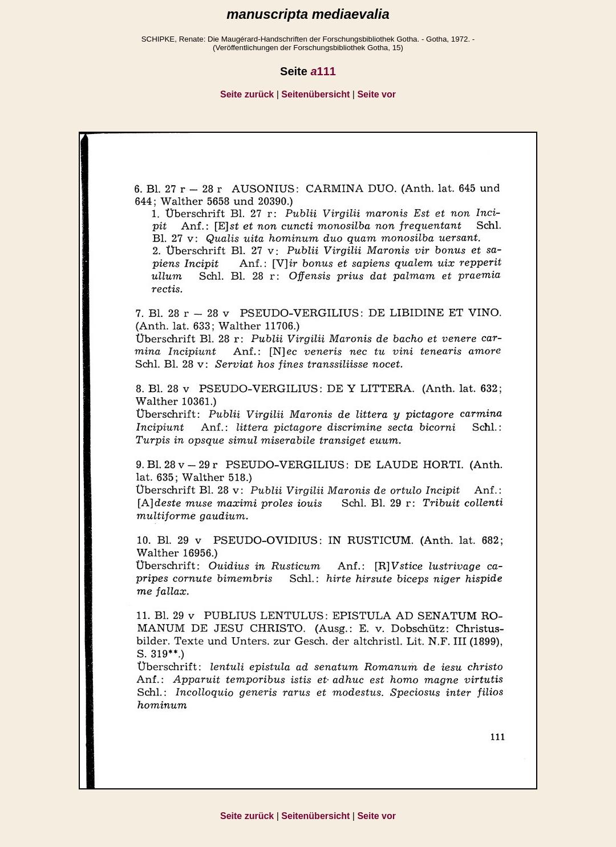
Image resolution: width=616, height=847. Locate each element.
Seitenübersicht (315, 94)
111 (323, 71)
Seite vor (376, 94)
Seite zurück (247, 94)
